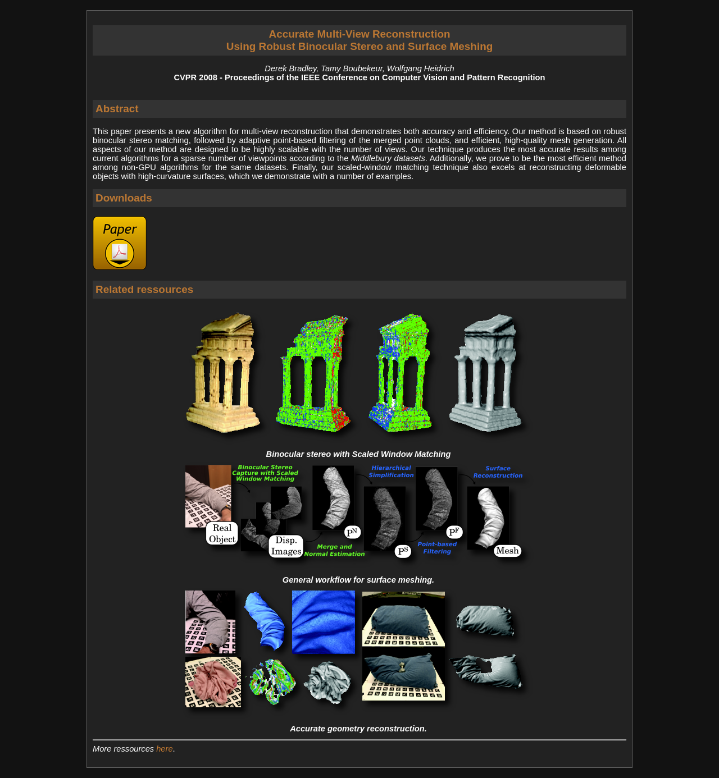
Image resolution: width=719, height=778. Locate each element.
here (164, 748)
